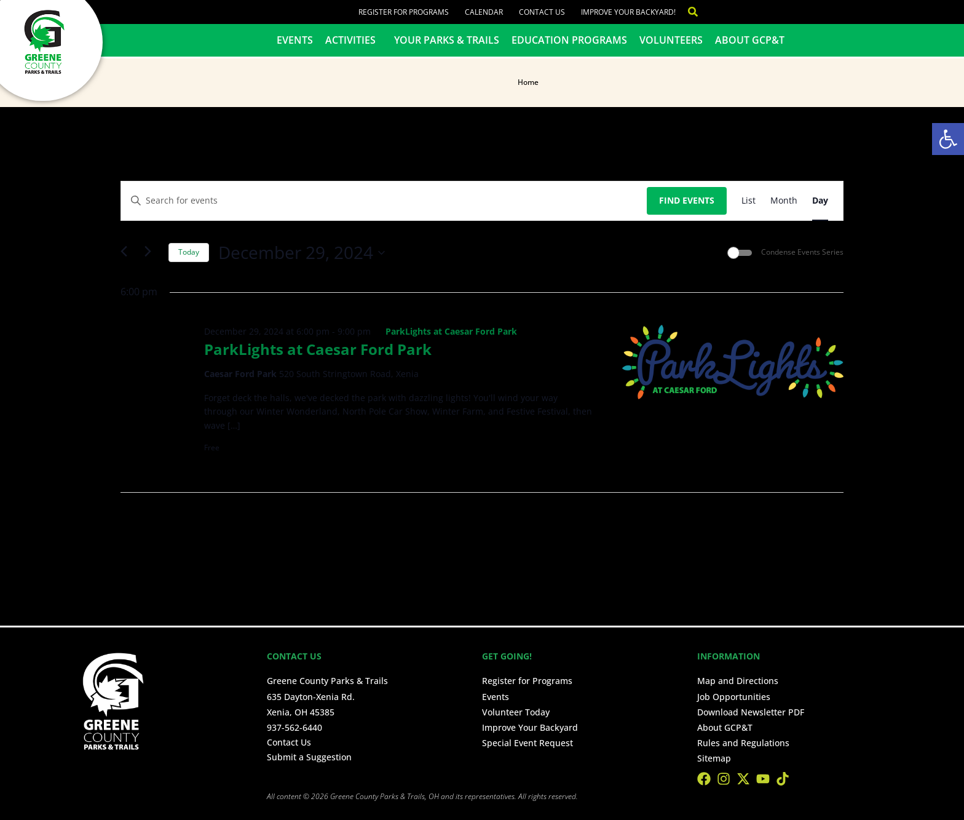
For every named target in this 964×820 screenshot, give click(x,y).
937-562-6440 (294, 727)
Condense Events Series (802, 252)
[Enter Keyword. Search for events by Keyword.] (384, 200)
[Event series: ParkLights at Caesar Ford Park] (445, 331)
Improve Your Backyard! (628, 12)
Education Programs (569, 40)
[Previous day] (127, 252)
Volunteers (671, 40)
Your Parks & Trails (446, 40)
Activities (353, 40)
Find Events (686, 200)
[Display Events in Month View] (783, 200)
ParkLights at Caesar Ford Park (318, 349)
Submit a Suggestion (309, 757)
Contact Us (542, 12)
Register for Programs (403, 12)
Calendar (484, 12)
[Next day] (151, 252)
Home (528, 82)
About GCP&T (749, 40)
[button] (948, 139)
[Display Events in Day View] (820, 200)
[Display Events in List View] (748, 200)
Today (188, 252)
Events (295, 40)
